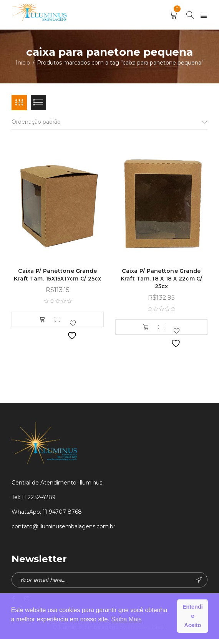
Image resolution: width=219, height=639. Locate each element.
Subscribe (199, 580)
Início (23, 62)
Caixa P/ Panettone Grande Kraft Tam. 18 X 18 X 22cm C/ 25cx (161, 278)
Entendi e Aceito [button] (192, 616)
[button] (42, 319)
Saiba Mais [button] (126, 619)
